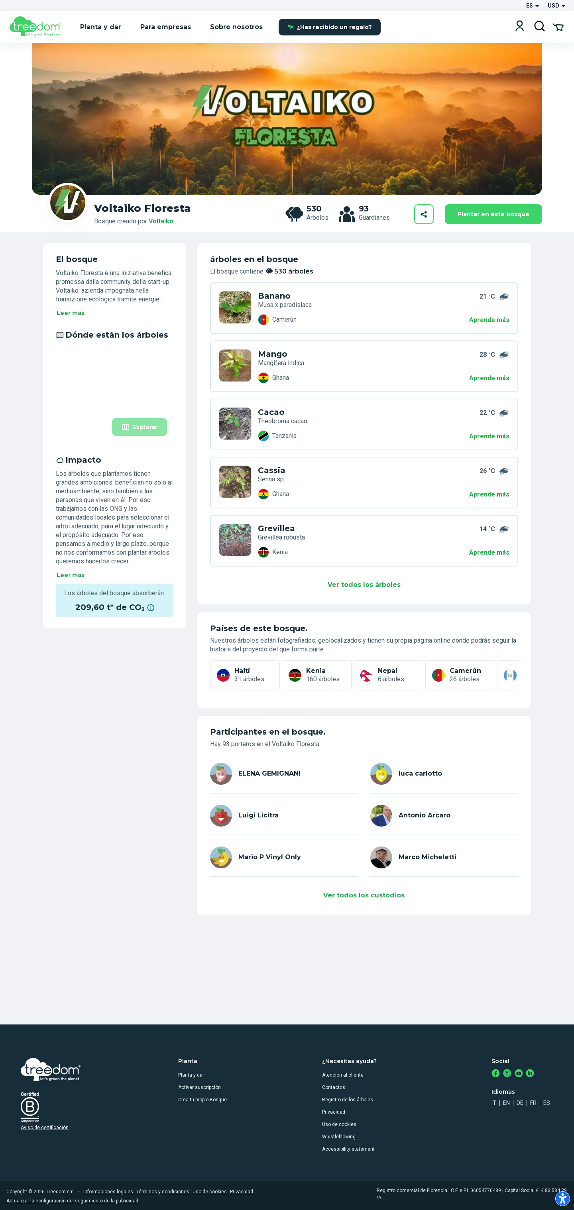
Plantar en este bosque (493, 214)
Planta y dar (191, 1075)
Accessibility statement (348, 1149)
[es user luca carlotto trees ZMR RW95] (235, 366)
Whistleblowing (339, 1137)
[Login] (520, 27)
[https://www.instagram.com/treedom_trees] (507, 1074)
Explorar (139, 427)
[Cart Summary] (558, 26)
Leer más (71, 313)
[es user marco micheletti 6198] (444, 857)
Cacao (271, 412)
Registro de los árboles (347, 1099)
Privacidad (333, 1112)
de (520, 1103)
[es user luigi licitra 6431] (284, 816)
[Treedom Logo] (38, 27)
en (506, 1103)
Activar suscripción (199, 1087)
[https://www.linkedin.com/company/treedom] (530, 1074)
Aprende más (489, 320)
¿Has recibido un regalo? (329, 27)
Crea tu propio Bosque (202, 1099)
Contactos (333, 1087)
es (546, 1103)
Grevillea (276, 528)
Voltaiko (161, 221)
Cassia (271, 470)
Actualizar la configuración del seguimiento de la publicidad (72, 1201)
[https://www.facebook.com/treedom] (495, 1074)
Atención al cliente (343, 1075)
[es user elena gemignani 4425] (284, 774)
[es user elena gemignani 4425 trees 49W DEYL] (235, 308)
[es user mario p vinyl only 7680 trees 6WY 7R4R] (235, 541)
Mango (272, 354)
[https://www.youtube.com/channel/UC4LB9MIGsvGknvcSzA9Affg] (519, 1074)
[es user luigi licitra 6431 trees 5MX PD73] (235, 424)
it (493, 1103)
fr (533, 1103)
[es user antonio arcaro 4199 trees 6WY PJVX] (235, 482)
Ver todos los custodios (364, 895)
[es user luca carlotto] (444, 774)
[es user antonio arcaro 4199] (444, 816)
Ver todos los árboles (364, 584)
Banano (274, 296)
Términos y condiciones (162, 1191)
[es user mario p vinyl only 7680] (284, 857)
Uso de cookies (339, 1124)
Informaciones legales (108, 1191)
